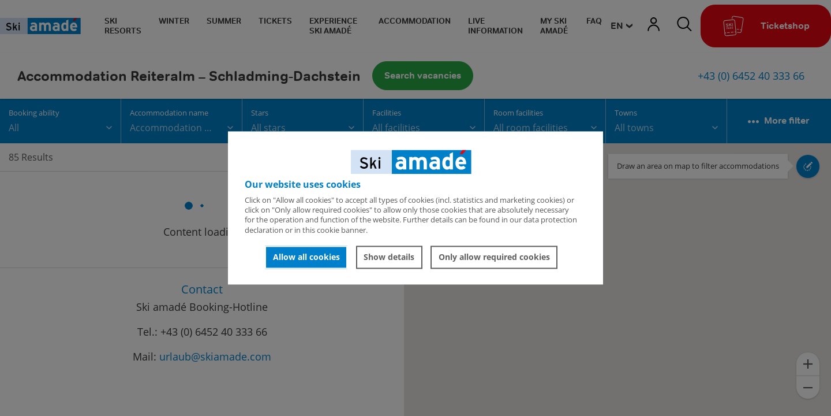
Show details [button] (389, 256)
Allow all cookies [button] (306, 256)
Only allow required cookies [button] (494, 256)
